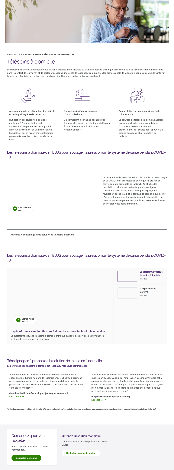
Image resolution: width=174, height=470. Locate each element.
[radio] (140, 276)
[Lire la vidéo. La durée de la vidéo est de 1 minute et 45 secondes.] (60, 299)
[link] (17, 396)
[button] (87, 235)
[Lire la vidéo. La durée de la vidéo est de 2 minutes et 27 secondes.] (52, 190)
